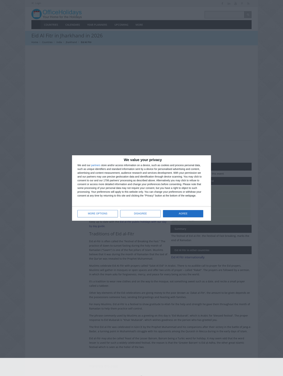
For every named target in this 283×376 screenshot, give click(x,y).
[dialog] (141, 188)
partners (95, 165)
